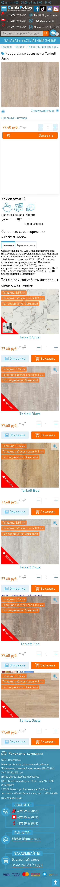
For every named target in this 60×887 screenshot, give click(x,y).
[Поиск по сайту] (46, 33)
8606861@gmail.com (45, 15)
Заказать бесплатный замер (30, 40)
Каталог (21, 47)
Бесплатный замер (26, 860)
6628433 (28, 811)
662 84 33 (16, 15)
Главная (6, 47)
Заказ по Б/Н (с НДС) (46, 27)
